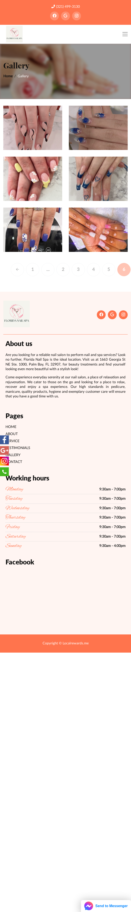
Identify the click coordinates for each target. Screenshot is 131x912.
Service (12, 441)
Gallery (13, 455)
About (12, 434)
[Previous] (23, 269)
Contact (14, 462)
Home (8, 76)
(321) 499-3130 (65, 6)
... (54, 269)
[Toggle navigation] (125, 34)
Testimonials (18, 448)
